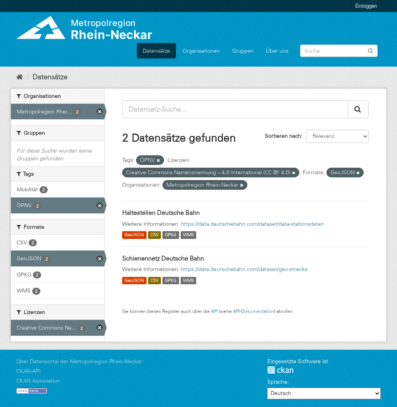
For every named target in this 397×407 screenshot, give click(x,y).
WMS (188, 235)
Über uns (277, 50)
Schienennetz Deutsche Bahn (163, 258)
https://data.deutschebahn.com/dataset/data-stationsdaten (252, 223)
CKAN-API (28, 371)
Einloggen (366, 6)
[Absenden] (370, 50)
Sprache (277, 381)
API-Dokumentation (253, 311)
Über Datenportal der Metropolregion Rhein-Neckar (79, 361)
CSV (154, 235)
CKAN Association (38, 380)
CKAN (280, 370)
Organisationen (201, 50)
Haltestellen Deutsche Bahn (161, 212)
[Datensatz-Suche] (339, 51)
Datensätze (156, 50)
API (214, 311)
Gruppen (243, 50)
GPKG (170, 235)
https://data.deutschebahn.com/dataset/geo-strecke (244, 269)
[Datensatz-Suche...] (235, 109)
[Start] (19, 77)
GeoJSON (134, 235)
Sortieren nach (283, 135)
